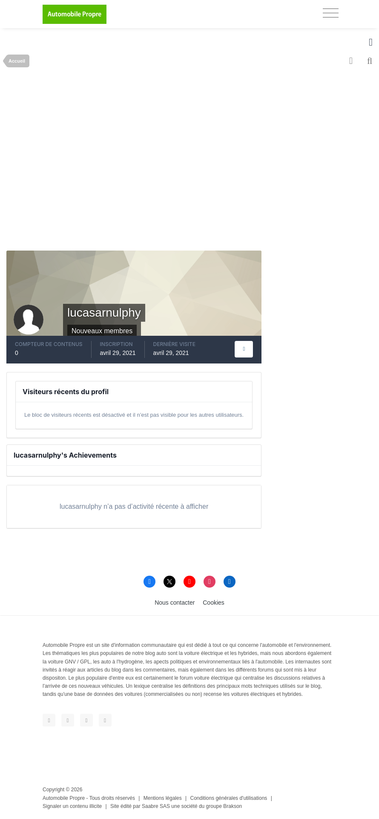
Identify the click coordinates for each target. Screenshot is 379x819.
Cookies (213, 602)
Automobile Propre (64, 798)
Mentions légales (163, 798)
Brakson (232, 806)
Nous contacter (175, 602)
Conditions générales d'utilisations (228, 798)
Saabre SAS (156, 806)
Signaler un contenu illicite (72, 806)
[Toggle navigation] (331, 13)
